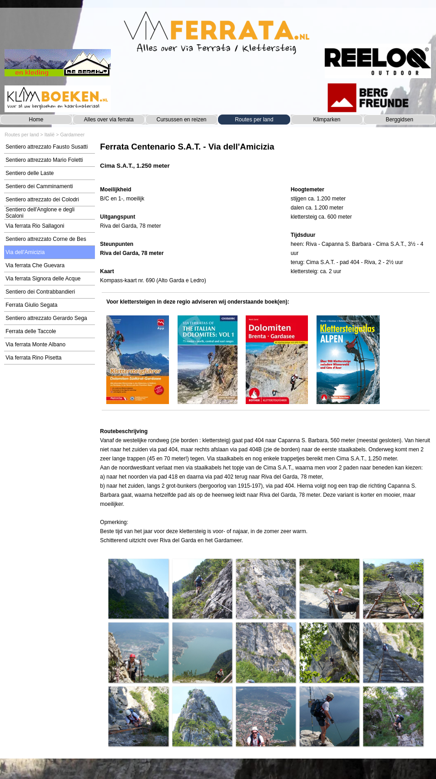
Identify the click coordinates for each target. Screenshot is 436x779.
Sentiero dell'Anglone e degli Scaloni (39, 212)
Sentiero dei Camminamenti (39, 186)
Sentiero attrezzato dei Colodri (42, 199)
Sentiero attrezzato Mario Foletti (44, 160)
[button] (138, 588)
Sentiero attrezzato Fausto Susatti (46, 147)
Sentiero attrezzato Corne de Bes (45, 239)
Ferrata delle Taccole (30, 331)
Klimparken (326, 119)
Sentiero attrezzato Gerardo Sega (46, 318)
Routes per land (254, 119)
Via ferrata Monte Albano (35, 344)
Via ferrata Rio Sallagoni (34, 226)
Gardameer (72, 134)
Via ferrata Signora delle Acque (42, 278)
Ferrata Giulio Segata (31, 305)
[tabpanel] (265, 160)
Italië (50, 134)
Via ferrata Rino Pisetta (33, 358)
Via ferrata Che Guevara (34, 265)
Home (36, 119)
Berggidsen (399, 119)
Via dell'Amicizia (25, 252)
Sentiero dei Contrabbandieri (40, 292)
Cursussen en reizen (181, 119)
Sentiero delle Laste (29, 173)
